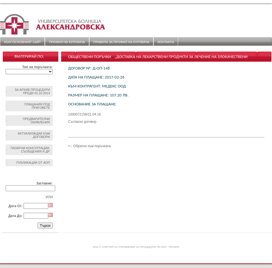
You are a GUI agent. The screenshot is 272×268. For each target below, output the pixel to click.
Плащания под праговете (37, 106)
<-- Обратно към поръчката (89, 146)
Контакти (166, 42)
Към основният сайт (22, 42)
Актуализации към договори (34, 135)
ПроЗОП (174, 247)
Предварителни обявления (36, 120)
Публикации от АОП (33, 162)
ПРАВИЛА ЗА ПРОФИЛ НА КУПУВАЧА (121, 42)
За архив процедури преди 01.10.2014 (32, 91)
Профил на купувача (67, 42)
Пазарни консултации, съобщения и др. (30, 149)
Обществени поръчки (89, 56)
